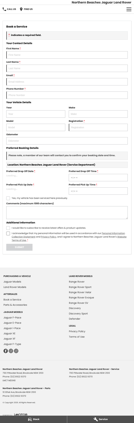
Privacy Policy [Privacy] (48, 236)
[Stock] (33, 419)
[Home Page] (101, 2)
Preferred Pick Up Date (35, 189)
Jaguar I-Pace (12, 328)
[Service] (100, 419)
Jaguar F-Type (12, 344)
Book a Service (12, 299)
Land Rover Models (14, 287)
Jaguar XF (9, 338)
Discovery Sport (78, 313)
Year (35, 112)
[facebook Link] (5, 351)
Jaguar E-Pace (12, 323)
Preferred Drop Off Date (35, 175)
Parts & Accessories (15, 305)
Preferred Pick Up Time (98, 189)
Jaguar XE (9, 333)
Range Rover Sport (80, 287)
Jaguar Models (12, 281)
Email (67, 79)
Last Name (67, 66)
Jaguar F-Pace (12, 317)
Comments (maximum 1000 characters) (67, 210)
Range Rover (76, 281)
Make (98, 112)
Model (35, 125)
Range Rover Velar (80, 292)
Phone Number (67, 93)
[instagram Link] (11, 351)
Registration (98, 125)
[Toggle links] (15, 415)
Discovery (75, 308)
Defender (74, 319)
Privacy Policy (77, 331)
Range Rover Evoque (81, 297)
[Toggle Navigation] (128, 9)
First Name (67, 53)
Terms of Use (77, 336)
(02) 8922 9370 (18, 376)
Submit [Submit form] (19, 247)
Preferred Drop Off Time (98, 175)
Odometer (67, 138)
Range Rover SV (78, 303)
